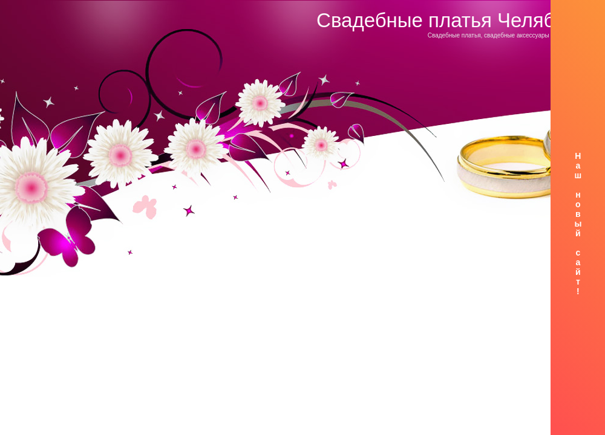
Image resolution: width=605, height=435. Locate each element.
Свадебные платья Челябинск (456, 20)
